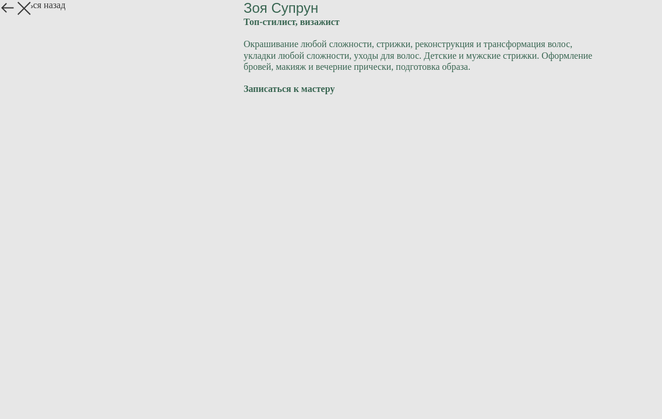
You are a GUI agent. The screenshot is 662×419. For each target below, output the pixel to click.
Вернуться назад (32, 5)
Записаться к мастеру (289, 89)
